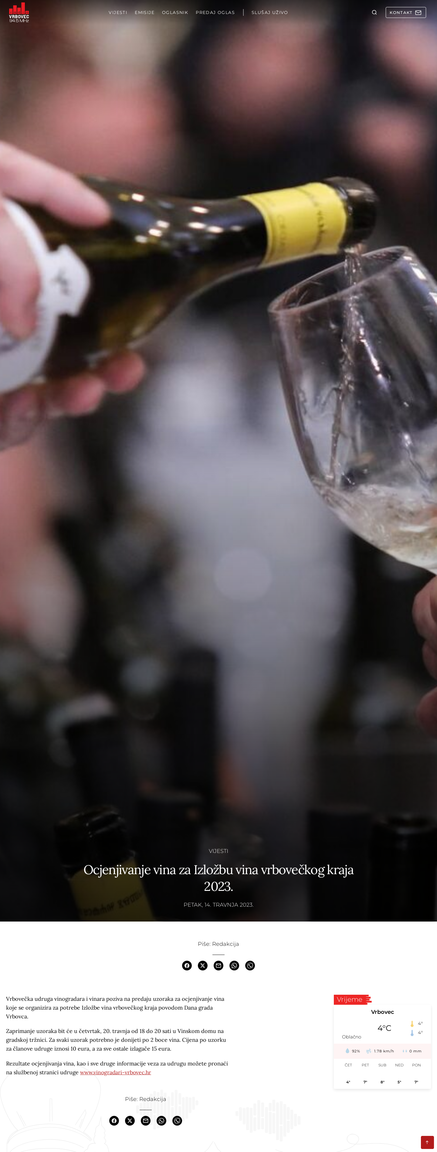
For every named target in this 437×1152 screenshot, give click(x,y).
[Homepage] (19, 13)
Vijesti (218, 850)
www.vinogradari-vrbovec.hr (116, 1072)
